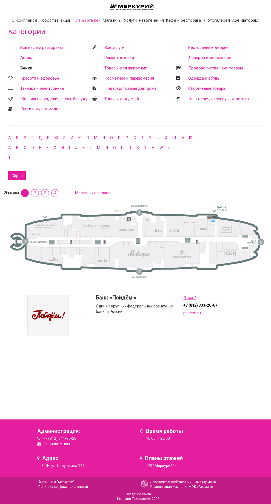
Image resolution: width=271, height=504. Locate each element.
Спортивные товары (207, 88)
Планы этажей (87, 20)
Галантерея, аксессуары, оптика (218, 98)
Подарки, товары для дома (130, 88)
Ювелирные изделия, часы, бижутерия (56, 98)
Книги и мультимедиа (40, 109)
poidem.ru (192, 313)
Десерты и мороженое (209, 57)
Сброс (17, 175)
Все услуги (114, 47)
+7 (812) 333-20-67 (200, 305)
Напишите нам (57, 444)
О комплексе (24, 20)
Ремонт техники (119, 57)
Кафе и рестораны (184, 20)
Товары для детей (121, 98)
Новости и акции (55, 20)
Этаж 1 (189, 297)
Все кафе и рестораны (41, 47)
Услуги (130, 20)
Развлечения (151, 20)
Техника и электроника (42, 88)
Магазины (112, 20)
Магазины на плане (92, 193)
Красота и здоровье (39, 78)
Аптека (26, 57)
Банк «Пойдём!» (116, 298)
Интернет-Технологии (133, 499)
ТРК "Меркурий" (159, 465)
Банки (26, 68)
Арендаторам (245, 20)
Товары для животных (125, 68)
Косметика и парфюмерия (129, 78)
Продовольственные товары (215, 68)
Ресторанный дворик (208, 47)
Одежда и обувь (203, 78)
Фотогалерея (217, 20)
